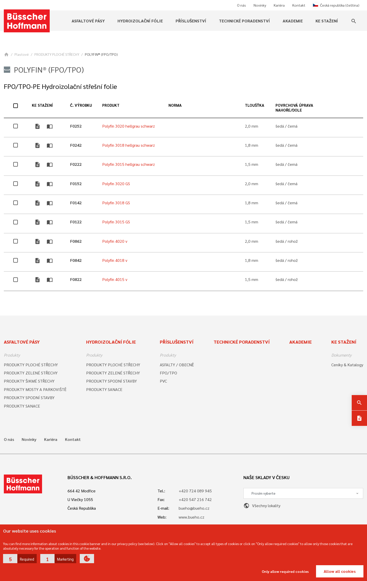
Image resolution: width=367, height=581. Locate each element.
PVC (163, 381)
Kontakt (298, 5)
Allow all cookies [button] (340, 571)
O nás (241, 5)
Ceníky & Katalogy (347, 364)
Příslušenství (191, 20)
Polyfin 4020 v (114, 241)
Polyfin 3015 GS (116, 221)
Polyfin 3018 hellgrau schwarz (128, 145)
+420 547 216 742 (195, 499)
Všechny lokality (261, 505)
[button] (20, 558)
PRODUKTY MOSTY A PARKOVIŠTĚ (35, 389)
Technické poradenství (244, 20)
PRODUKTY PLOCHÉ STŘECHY (56, 54)
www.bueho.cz (191, 517)
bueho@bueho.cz (194, 508)
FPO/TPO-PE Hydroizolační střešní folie (60, 86)
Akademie (293, 20)
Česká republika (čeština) (336, 5)
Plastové (22, 54)
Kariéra (279, 5)
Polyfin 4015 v (114, 279)
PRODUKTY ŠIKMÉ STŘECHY (29, 381)
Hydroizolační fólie (140, 20)
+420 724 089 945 (195, 490)
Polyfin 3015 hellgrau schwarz (128, 164)
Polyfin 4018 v (114, 260)
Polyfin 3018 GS (116, 202)
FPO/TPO (168, 372)
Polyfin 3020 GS (116, 183)
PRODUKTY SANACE (22, 406)
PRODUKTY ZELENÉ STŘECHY (31, 372)
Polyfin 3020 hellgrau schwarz (128, 126)
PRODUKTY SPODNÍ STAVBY (29, 397)
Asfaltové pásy (88, 20)
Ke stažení (327, 20)
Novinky (260, 5)
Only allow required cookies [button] (285, 571)
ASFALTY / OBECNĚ (177, 364)
